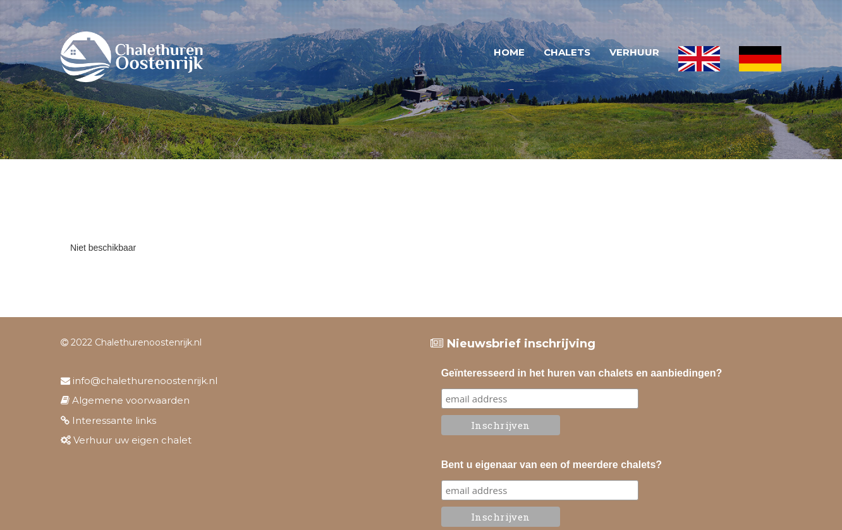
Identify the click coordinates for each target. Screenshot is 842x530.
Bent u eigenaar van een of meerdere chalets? (551, 464)
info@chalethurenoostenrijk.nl (139, 381)
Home (509, 52)
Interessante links (108, 420)
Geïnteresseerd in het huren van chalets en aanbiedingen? (582, 373)
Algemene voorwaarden (125, 400)
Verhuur (634, 52)
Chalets (567, 52)
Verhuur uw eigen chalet (126, 440)
